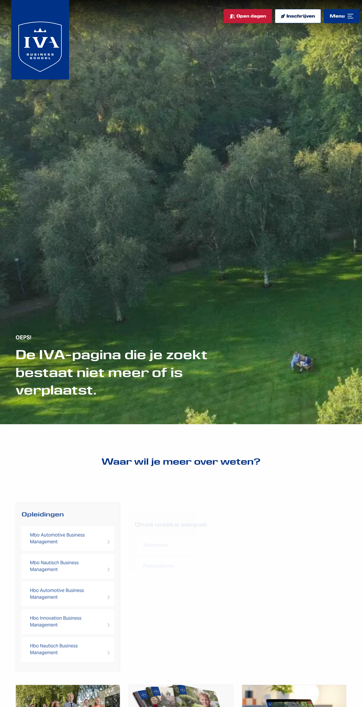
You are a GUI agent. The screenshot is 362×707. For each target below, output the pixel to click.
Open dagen (251, 16)
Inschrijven (300, 16)
